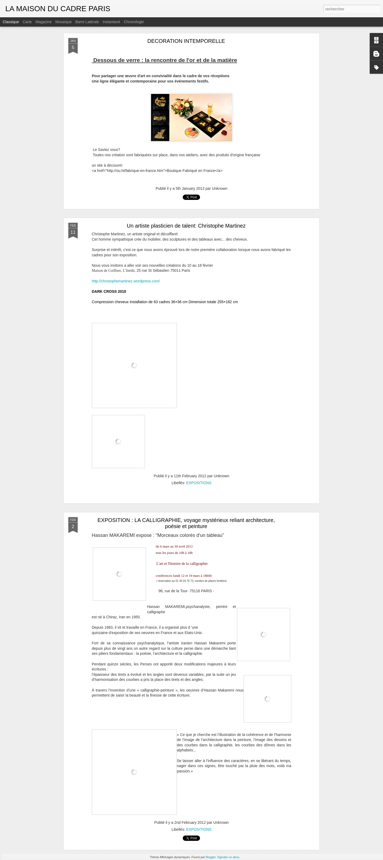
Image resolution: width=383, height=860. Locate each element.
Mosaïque (63, 22)
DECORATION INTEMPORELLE (186, 41)
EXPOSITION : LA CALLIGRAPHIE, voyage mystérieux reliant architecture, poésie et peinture (186, 523)
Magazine (44, 22)
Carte (27, 22)
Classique (11, 22)
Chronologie (134, 22)
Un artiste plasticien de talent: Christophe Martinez (186, 226)
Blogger (210, 857)
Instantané (111, 22)
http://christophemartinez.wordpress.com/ (126, 281)
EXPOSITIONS (198, 483)
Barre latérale (87, 22)
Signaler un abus (228, 857)
